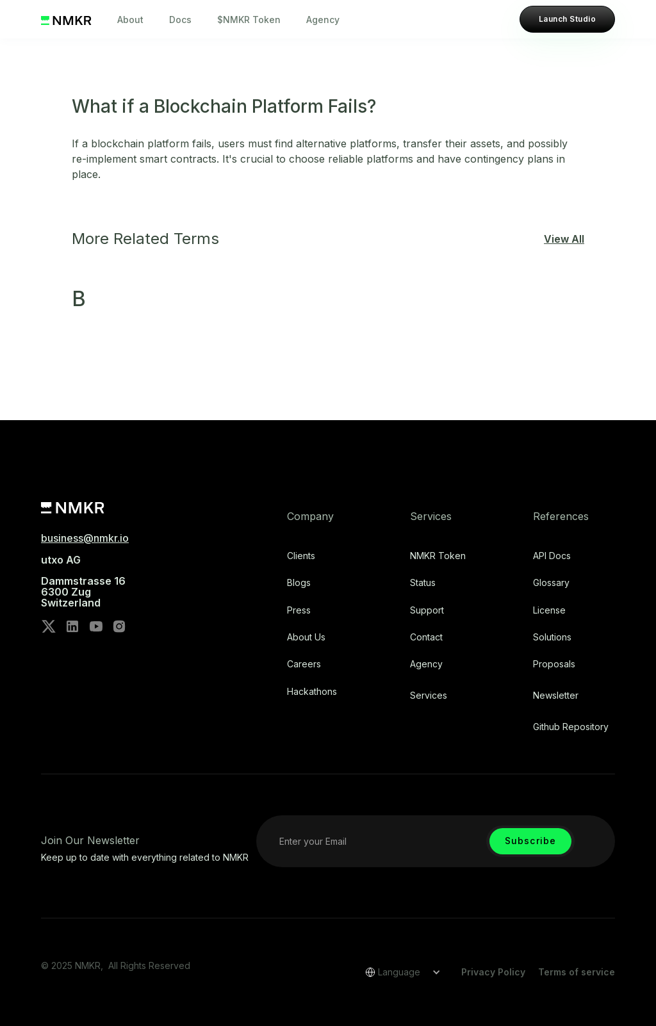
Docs (180, 19)
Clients (301, 556)
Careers (304, 664)
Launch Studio (567, 19)
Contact (426, 637)
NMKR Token (438, 556)
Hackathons (312, 692)
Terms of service (576, 971)
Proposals (554, 664)
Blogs (299, 583)
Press (299, 610)
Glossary (551, 583)
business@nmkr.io (85, 538)
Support (427, 610)
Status (423, 583)
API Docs (552, 556)
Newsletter (555, 695)
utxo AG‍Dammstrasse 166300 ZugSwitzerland (83, 581)
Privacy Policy (493, 971)
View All (564, 239)
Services (428, 695)
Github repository (571, 727)
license (549, 610)
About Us (306, 637)
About (130, 19)
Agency (323, 19)
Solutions (552, 637)
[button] (398, 972)
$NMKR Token (249, 19)
